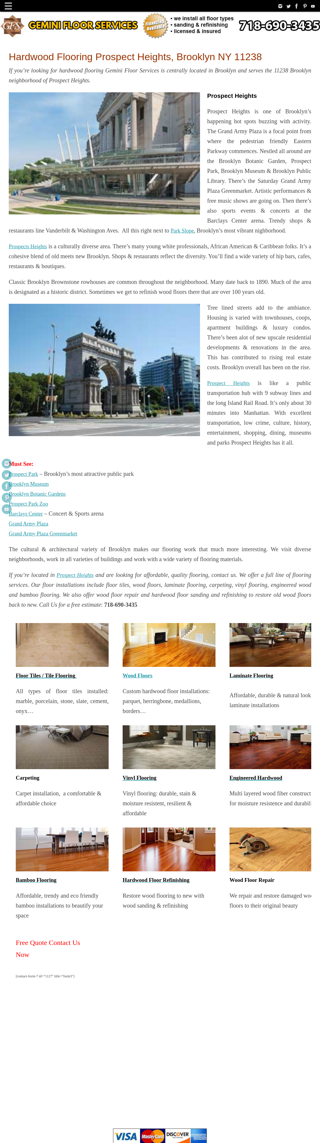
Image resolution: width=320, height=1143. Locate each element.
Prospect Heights (116, 293)
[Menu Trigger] (8, 6)
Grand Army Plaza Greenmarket (46, 404)
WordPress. (302, 1129)
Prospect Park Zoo (30, 374)
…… (15, 1129)
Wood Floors (137, 546)
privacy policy (129, 1060)
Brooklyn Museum (31, 354)
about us (151, 1060)
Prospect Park (25, 344)
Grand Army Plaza (30, 394)
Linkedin (65, 1129)
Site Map (38, 1129)
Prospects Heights (30, 186)
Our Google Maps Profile (182, 1060)
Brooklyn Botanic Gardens (40, 364)
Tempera (274, 1129)
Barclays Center (27, 384)
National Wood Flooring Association (146, 1073)
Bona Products (191, 1073)
